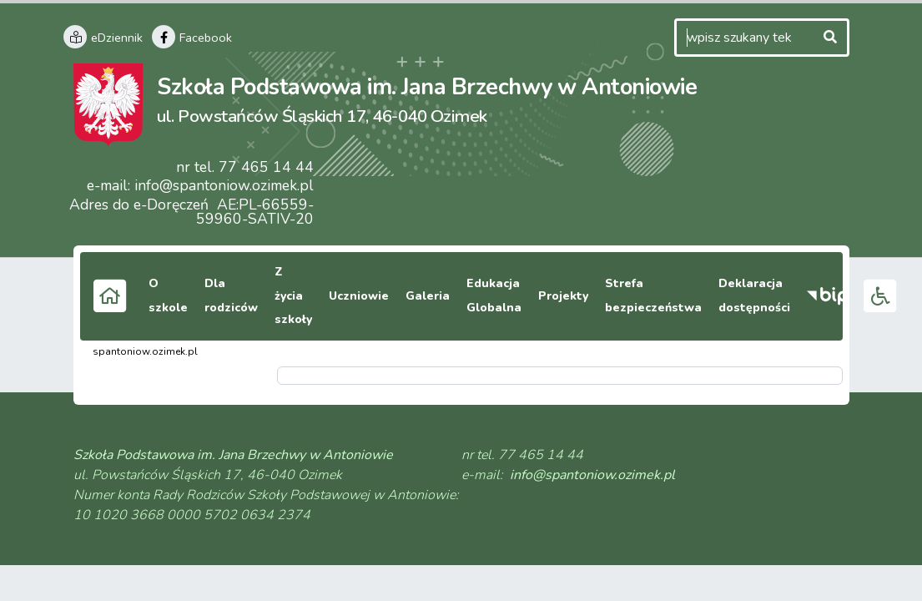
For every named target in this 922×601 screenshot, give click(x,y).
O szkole (168, 295)
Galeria (428, 296)
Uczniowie (359, 296)
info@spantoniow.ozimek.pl (224, 185)
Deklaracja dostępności (754, 295)
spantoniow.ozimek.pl (145, 351)
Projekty (563, 296)
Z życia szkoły (293, 296)
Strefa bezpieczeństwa (653, 295)
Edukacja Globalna (493, 295)
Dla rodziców (231, 295)
